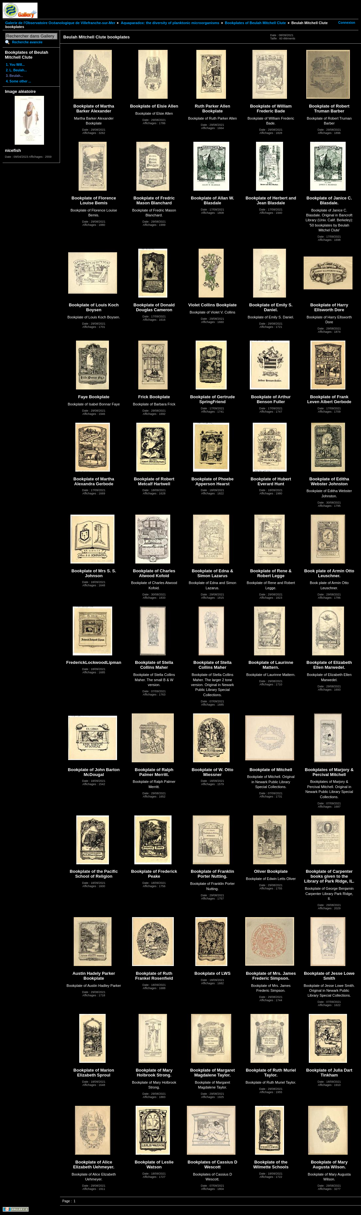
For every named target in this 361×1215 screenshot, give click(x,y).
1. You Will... (15, 64)
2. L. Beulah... (16, 70)
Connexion (346, 22)
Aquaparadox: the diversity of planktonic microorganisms (170, 23)
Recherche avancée (27, 42)
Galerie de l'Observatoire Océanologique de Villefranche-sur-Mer (60, 23)
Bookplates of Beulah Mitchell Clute (255, 23)
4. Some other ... (18, 81)
